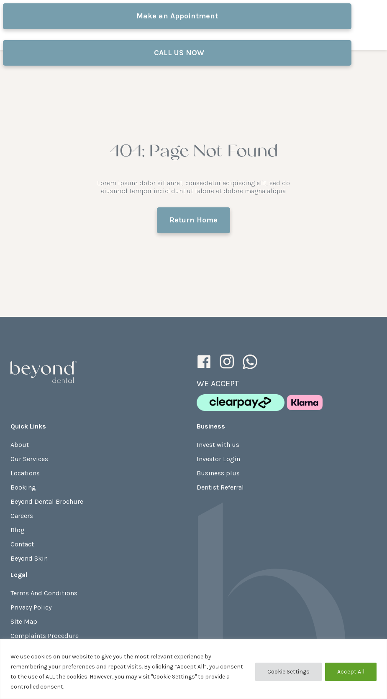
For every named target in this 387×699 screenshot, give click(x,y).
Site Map (23, 621)
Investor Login (218, 459)
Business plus (218, 473)
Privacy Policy (30, 607)
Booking (23, 487)
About (19, 445)
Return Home (193, 219)
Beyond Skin (29, 558)
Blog (17, 530)
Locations (25, 473)
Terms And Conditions (43, 593)
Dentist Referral (220, 487)
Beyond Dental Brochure (46, 501)
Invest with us (218, 445)
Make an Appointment (177, 15)
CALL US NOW (177, 52)
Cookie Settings (288, 671)
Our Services (29, 459)
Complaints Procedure (44, 636)
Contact (22, 544)
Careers (21, 516)
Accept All (350, 671)
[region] (193, 669)
